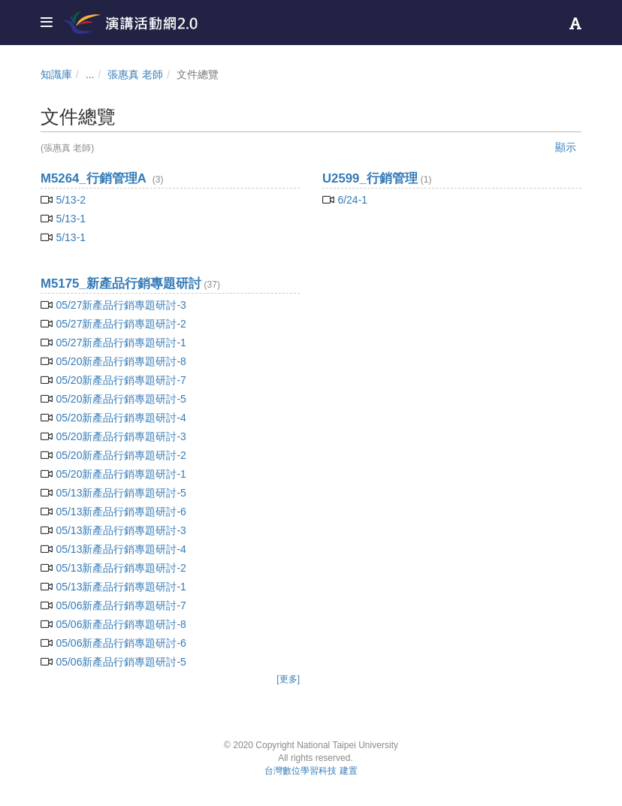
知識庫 (56, 74)
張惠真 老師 (135, 74)
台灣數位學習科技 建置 (310, 770)
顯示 (565, 147)
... (90, 74)
